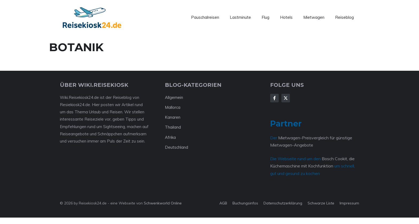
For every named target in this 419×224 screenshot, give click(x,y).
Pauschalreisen (205, 17)
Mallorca (172, 107)
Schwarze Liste (321, 203)
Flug (265, 17)
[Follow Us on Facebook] (274, 98)
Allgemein (174, 97)
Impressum (349, 203)
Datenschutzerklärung (282, 203)
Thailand (173, 127)
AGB (223, 203)
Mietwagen (313, 17)
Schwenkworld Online (163, 203)
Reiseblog (344, 17)
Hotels (286, 17)
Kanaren (172, 117)
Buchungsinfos (245, 203)
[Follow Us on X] (285, 98)
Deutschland (176, 147)
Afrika (170, 137)
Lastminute (240, 17)
